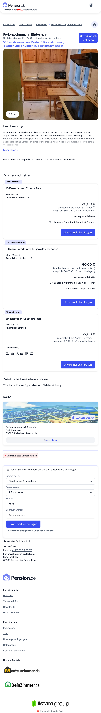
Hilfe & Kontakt (11, 612)
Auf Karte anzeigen (83, 417)
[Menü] (93, 5)
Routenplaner (50, 440)
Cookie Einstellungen (14, 650)
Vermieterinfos (10, 601)
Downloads (9, 606)
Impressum (9, 627)
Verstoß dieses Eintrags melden (21, 455)
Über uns (8, 595)
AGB (5, 633)
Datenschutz (9, 644)
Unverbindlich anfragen (88, 38)
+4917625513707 (22, 550)
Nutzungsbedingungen (15, 639)
